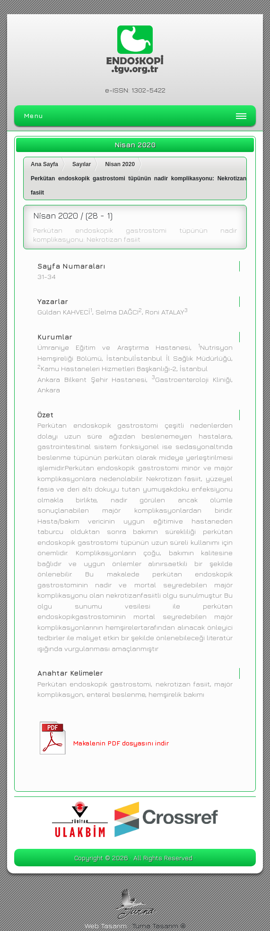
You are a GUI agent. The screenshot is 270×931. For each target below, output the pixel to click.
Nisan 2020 (120, 164)
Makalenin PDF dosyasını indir (121, 743)
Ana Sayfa (44, 164)
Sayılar (81, 164)
